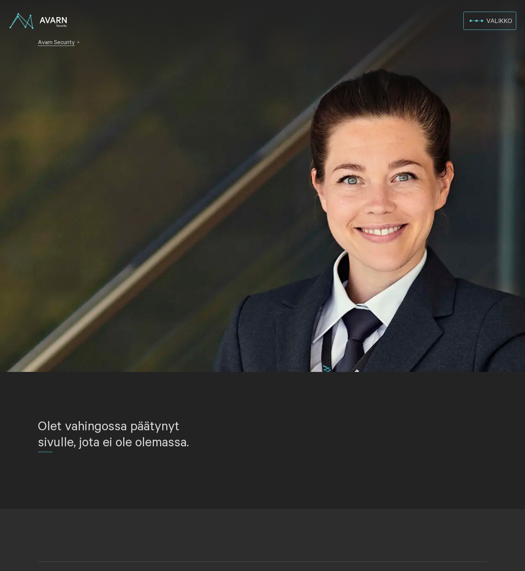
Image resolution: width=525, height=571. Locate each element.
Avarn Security (56, 42)
